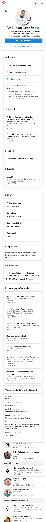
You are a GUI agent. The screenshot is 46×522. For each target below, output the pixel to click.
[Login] (42, 3)
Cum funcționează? (24, 46)
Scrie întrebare (24, 41)
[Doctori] (36, 3)
